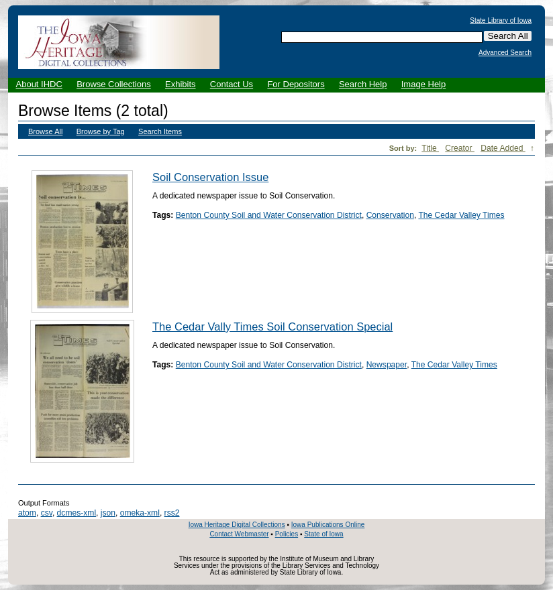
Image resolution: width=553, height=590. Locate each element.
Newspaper (386, 364)
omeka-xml (140, 513)
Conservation (390, 215)
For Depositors (295, 84)
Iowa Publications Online (328, 524)
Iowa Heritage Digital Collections (237, 524)
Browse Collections (114, 84)
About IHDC (39, 84)
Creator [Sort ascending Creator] (459, 148)
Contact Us (231, 84)
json (108, 513)
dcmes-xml (76, 513)
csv (46, 513)
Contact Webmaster (238, 534)
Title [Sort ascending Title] (430, 148)
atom (27, 513)
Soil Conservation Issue (210, 177)
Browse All (45, 131)
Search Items (160, 131)
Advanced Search (505, 53)
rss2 (172, 513)
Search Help (363, 84)
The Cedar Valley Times (461, 215)
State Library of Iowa (501, 20)
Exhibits (180, 84)
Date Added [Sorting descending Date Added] (503, 148)
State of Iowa (323, 534)
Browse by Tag (101, 131)
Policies (286, 534)
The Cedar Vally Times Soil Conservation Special (272, 326)
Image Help (423, 84)
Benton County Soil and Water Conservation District (269, 215)
